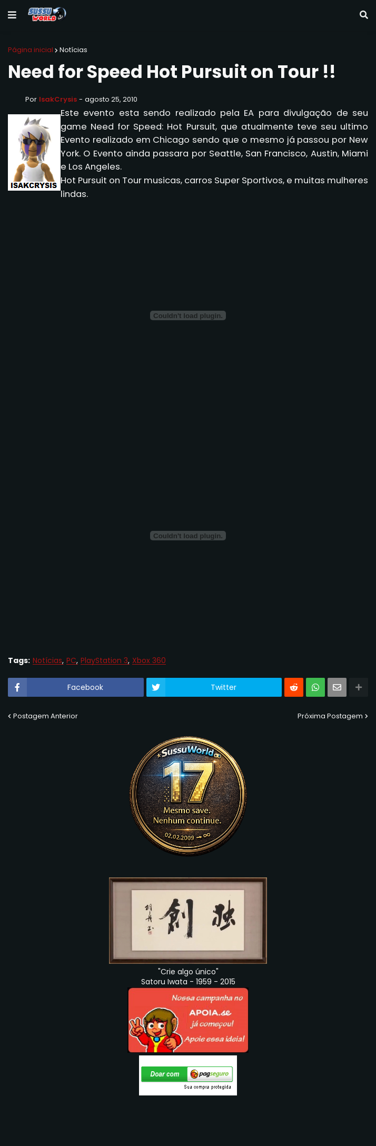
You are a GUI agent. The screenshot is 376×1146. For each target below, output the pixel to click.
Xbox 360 (149, 661)
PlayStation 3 (104, 661)
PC (71, 661)
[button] (12, 15)
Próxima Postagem (330, 716)
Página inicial (30, 50)
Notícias (73, 50)
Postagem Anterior (45, 716)
